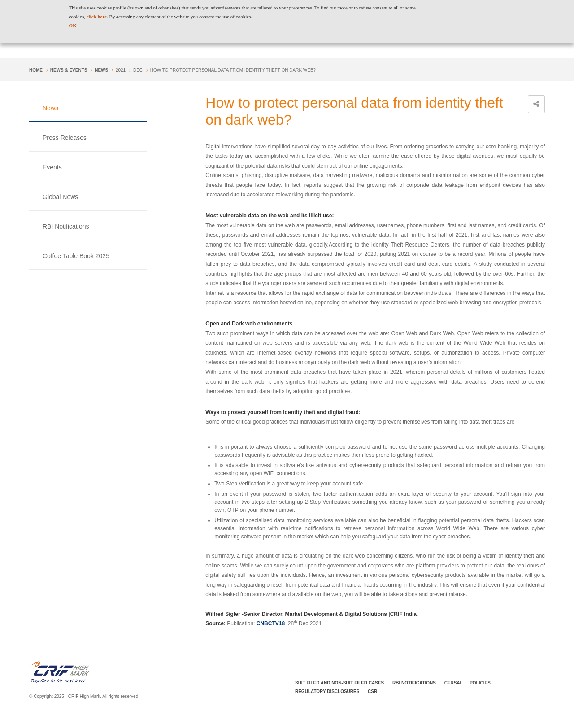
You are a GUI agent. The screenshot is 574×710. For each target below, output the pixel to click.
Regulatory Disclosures (327, 691)
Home (36, 70)
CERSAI (452, 682)
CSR (372, 691)
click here (97, 16)
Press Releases (65, 137)
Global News (60, 196)
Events (52, 167)
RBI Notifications (66, 226)
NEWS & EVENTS (68, 70)
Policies (480, 682)
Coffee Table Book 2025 (76, 256)
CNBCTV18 (271, 623)
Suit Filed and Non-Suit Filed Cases (339, 682)
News (101, 70)
